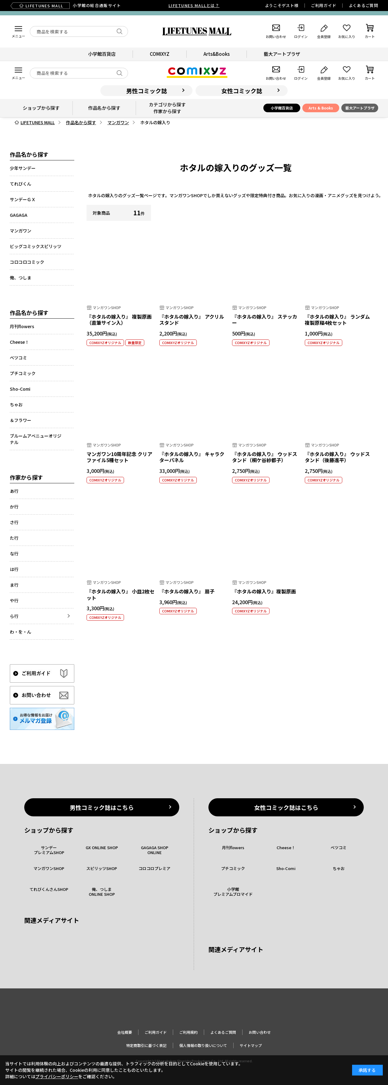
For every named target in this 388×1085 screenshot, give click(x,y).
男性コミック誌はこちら (102, 807)
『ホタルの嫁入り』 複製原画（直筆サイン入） (119, 320)
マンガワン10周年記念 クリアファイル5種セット (119, 457)
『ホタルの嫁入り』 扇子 (187, 591)
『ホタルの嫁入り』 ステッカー (264, 320)
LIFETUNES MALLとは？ (194, 5)
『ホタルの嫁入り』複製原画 (264, 591)
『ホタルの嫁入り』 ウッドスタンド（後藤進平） (337, 457)
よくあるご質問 (363, 5)
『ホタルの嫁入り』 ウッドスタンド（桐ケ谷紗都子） (264, 457)
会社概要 (124, 1032)
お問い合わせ (260, 1032)
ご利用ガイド (323, 5)
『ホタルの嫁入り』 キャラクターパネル (191, 457)
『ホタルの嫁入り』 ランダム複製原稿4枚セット (337, 320)
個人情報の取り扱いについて (203, 1045)
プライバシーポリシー (56, 1076)
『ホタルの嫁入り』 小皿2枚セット (120, 594)
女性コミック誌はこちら (286, 807)
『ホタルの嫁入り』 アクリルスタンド (191, 320)
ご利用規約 (188, 1032)
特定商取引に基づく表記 (146, 1045)
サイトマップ (251, 1045)
